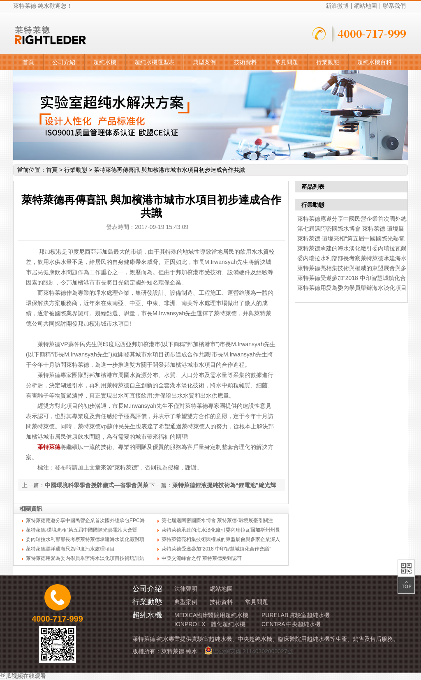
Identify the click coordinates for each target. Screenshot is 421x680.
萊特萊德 (48, 447)
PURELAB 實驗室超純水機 (295, 615)
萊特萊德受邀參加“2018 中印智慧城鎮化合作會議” (216, 549)
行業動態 (327, 62)
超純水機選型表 (154, 62)
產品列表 (312, 186)
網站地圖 (365, 5)
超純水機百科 (374, 62)
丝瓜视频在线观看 (23, 676)
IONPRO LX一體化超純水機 (209, 624)
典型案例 (204, 62)
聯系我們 (394, 5)
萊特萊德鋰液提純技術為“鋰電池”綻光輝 (224, 485)
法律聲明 (185, 588)
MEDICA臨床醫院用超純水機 (211, 615)
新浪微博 (337, 5)
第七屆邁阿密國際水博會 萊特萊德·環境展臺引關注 (217, 520)
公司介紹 (63, 62)
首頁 (28, 62)
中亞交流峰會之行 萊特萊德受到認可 (202, 558)
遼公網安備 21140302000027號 (248, 650)
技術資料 (245, 62)
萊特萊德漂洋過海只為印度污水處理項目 (70, 549)
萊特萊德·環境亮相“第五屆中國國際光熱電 (351, 238)
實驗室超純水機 (212, 639)
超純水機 (104, 62)
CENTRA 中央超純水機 (291, 624)
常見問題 (286, 62)
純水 (43, 5)
